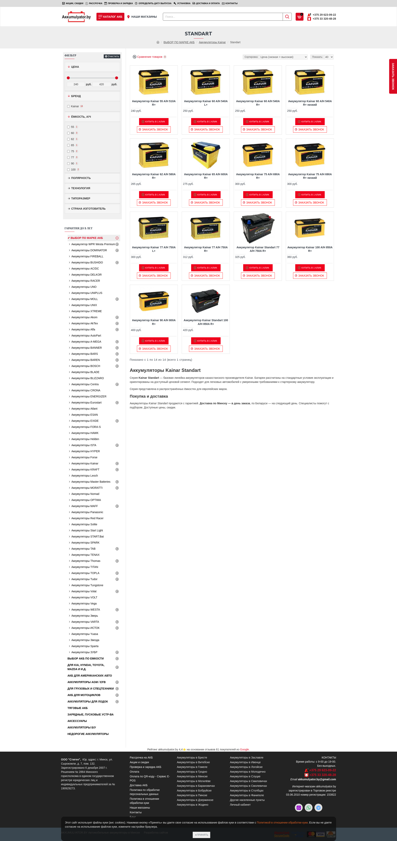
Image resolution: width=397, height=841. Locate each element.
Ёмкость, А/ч (81, 116)
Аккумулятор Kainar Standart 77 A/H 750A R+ (258, 249)
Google (244, 749)
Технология (80, 188)
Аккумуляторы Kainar (212, 42)
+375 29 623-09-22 (322, 770)
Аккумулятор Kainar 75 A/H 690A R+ (258, 176)
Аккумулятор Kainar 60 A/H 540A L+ (206, 103)
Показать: (318, 57)
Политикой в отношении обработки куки (282, 822)
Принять (202, 835)
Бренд (76, 96)
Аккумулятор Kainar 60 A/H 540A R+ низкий (310, 103)
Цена (75, 66)
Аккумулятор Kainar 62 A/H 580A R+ (154, 176)
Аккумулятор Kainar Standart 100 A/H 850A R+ (206, 322)
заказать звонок (393, 76)
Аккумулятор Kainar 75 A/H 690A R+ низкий (310, 176)
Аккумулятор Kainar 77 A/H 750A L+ (154, 249)
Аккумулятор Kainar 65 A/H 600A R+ (206, 176)
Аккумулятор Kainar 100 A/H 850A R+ (310, 249)
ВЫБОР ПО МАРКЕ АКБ (179, 42)
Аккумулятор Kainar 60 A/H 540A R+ (258, 103)
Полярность (81, 178)
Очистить (113, 56)
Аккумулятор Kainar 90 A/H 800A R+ (154, 322)
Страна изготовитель (88, 208)
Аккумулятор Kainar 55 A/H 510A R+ (154, 103)
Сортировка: (258, 57)
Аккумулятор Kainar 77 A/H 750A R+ (206, 249)
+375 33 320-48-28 (322, 775)
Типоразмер (80, 198)
